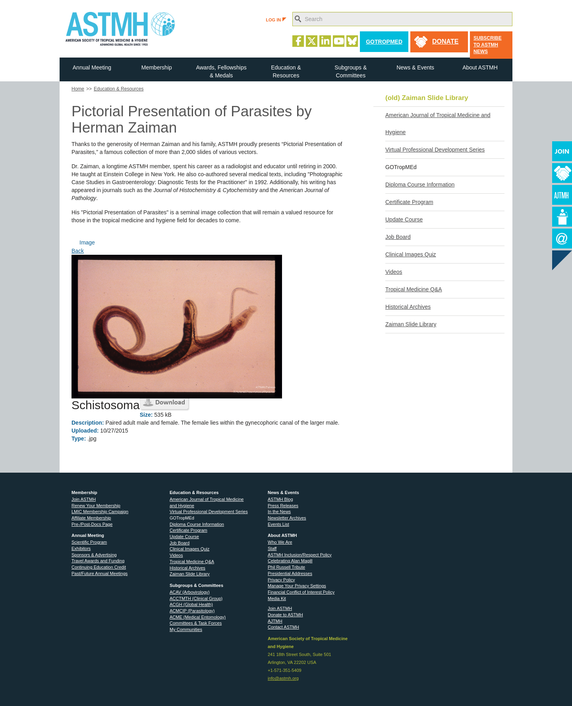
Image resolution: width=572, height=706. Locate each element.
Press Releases (283, 505)
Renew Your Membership (96, 505)
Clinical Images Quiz (410, 254)
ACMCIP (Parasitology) (192, 610)
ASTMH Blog (280, 499)
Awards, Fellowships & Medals (221, 71)
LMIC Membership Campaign (100, 511)
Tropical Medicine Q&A (413, 289)
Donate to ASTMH (285, 614)
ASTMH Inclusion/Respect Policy (300, 554)
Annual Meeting (92, 67)
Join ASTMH (84, 499)
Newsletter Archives (287, 518)
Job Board (398, 237)
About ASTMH (480, 67)
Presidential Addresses (290, 573)
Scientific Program (89, 542)
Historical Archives (408, 307)
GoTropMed (384, 41)
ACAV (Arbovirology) (190, 592)
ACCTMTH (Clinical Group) (196, 598)
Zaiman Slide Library (410, 324)
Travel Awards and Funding (98, 560)
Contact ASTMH (283, 627)
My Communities (186, 629)
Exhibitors (81, 548)
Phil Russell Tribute (286, 567)
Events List (278, 524)
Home (78, 89)
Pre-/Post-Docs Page (92, 524)
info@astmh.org (283, 678)
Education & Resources (286, 71)
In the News (279, 511)
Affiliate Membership (91, 518)
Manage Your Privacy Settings (297, 585)
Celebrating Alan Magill (290, 560)
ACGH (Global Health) (191, 604)
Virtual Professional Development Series (435, 149)
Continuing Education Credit (99, 567)
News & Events (415, 67)
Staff (272, 548)
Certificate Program (409, 202)
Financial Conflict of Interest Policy (301, 592)
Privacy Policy (281, 579)
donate (445, 41)
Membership (156, 67)
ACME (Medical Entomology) (198, 617)
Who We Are (280, 542)
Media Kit (277, 598)
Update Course (404, 219)
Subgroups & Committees (350, 71)
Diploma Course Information (419, 184)
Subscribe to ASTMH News (487, 44)
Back (78, 251)
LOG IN (276, 19)
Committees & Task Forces (196, 623)
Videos (393, 272)
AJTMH (275, 621)
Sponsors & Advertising (94, 554)
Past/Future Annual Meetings (100, 573)
